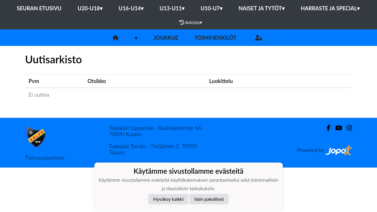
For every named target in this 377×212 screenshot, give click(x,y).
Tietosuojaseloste (45, 157)
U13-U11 (172, 8)
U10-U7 (211, 8)
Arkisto (190, 22)
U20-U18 (90, 8)
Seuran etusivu (39, 8)
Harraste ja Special (330, 8)
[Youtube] (336, 128)
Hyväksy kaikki (168, 199)
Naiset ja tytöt (262, 8)
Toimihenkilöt (215, 37)
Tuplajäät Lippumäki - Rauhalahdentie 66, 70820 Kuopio (156, 131)
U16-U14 (131, 8)
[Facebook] (326, 128)
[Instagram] (347, 128)
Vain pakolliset (209, 199)
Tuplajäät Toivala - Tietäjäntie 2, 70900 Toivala (153, 149)
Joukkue (165, 37)
